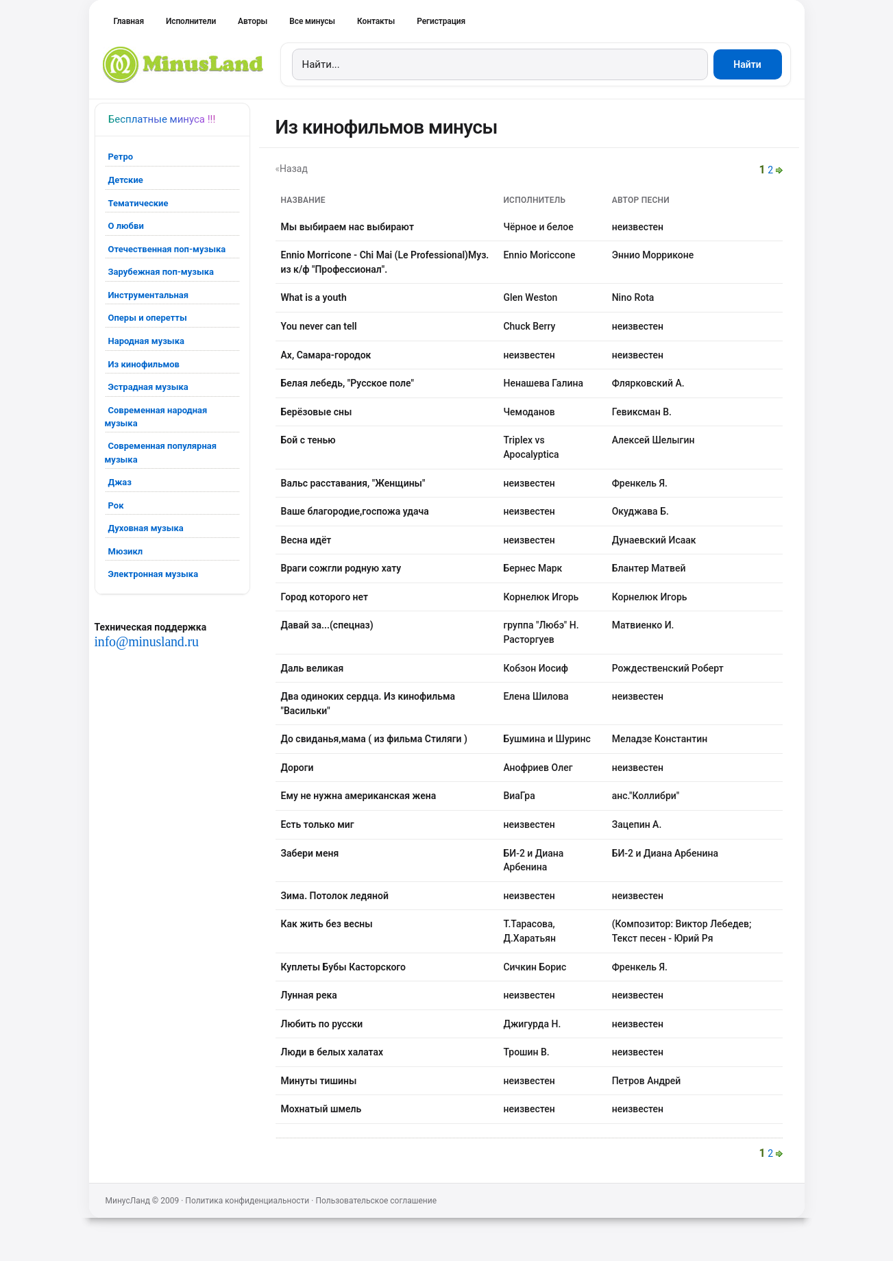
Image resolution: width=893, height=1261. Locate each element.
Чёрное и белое (538, 226)
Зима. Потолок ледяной (335, 895)
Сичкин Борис (534, 967)
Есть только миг (317, 824)
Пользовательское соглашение (376, 1200)
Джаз (120, 482)
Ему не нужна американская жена (359, 795)
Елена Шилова (535, 696)
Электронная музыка (153, 574)
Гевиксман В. (642, 411)
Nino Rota (633, 297)
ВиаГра (519, 795)
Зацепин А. (637, 824)
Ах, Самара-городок (326, 355)
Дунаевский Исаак (654, 540)
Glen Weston (530, 297)
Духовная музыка (146, 528)
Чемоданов (528, 411)
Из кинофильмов (144, 364)
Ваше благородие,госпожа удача (355, 511)
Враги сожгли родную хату (341, 568)
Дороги (297, 767)
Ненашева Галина (543, 383)
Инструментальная (148, 295)
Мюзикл (125, 551)
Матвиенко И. (643, 625)
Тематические (138, 203)
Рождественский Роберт (668, 668)
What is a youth (314, 297)
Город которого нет (325, 596)
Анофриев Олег (537, 767)
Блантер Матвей (649, 568)
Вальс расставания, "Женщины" (353, 483)
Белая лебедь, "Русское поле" (347, 383)
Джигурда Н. (532, 1023)
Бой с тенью (308, 439)
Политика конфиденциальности (247, 1200)
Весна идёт (306, 540)
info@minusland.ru (147, 641)
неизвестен (637, 226)
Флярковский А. (648, 383)
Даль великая (312, 668)
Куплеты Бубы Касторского (343, 967)
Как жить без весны (327, 923)
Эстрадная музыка (148, 387)
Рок (116, 505)
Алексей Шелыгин (653, 439)
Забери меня (310, 853)
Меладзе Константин (660, 738)
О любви (126, 226)
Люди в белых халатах (332, 1051)
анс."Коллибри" (646, 795)
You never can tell (319, 326)
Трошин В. (526, 1051)
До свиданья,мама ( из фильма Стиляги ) (374, 738)
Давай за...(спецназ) (327, 625)
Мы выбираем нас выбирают (347, 226)
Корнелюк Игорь (540, 596)
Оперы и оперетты (147, 318)
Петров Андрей (646, 1080)
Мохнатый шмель (321, 1108)
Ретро (121, 156)
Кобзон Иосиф (535, 668)
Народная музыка (146, 341)
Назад (294, 168)
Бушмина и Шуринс (546, 738)
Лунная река (309, 995)
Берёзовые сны (316, 411)
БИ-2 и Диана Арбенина (665, 853)
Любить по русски (322, 1023)
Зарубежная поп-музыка (161, 272)
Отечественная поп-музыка (167, 249)
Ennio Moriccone (539, 254)
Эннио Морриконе (653, 254)
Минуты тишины (319, 1080)
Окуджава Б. (640, 511)
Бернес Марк (532, 568)
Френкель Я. (640, 483)
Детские (125, 180)
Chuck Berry (529, 326)
